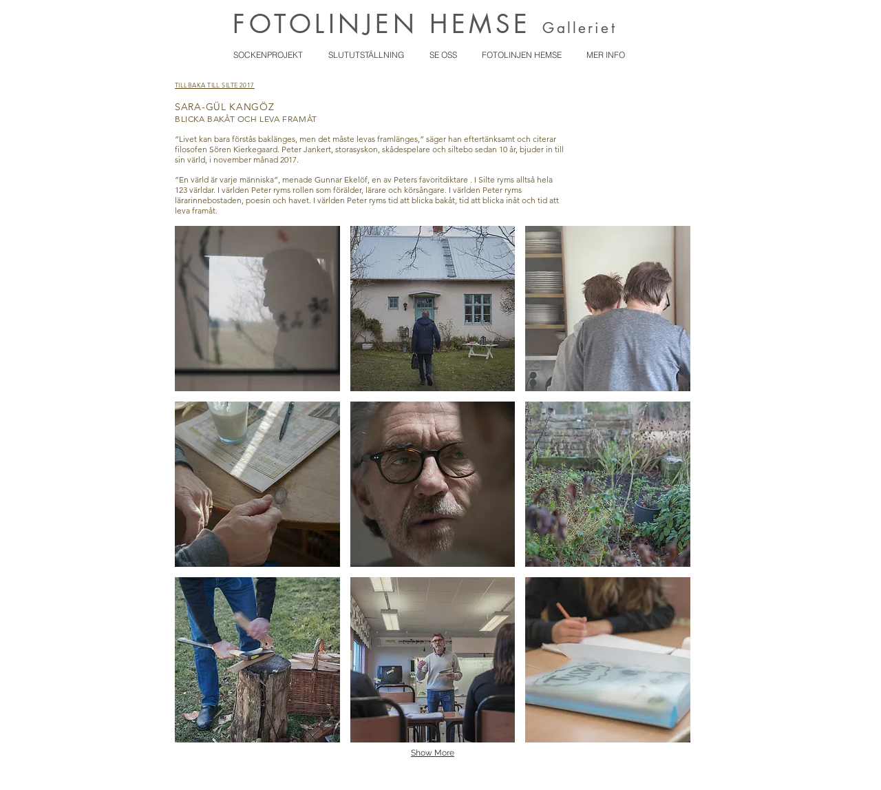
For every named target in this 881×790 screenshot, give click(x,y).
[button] (257, 308)
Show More (432, 753)
